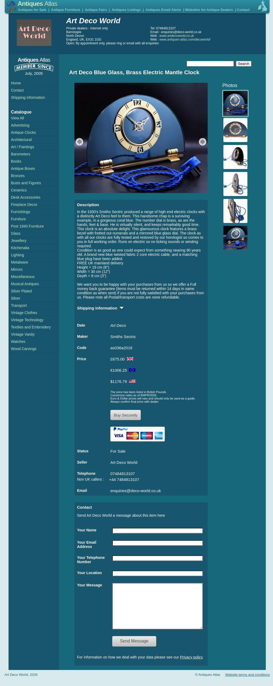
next (203, 142)
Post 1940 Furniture (27, 226)
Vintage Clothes (24, 313)
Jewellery (18, 240)
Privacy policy (191, 665)
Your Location (89, 573)
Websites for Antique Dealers (209, 10)
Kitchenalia (20, 248)
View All (17, 118)
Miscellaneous (23, 277)
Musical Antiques (25, 284)
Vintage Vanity (23, 334)
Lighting (17, 255)
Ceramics (19, 190)
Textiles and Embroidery (31, 327)
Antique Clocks (23, 132)
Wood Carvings (23, 349)
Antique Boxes (23, 168)
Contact (243, 10)
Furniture (18, 219)
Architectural (21, 140)
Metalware (19, 262)
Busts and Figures (26, 183)
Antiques (37, 3)
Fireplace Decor (24, 204)
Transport (19, 305)
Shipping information (28, 97)
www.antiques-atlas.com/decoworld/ (184, 39)
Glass (16, 233)
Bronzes (18, 176)
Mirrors (17, 269)
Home (16, 83)
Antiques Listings (126, 10)
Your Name (87, 530)
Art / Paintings (22, 147)
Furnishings (20, 212)
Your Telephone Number (91, 559)
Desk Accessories (25, 197)
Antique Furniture (65, 10)
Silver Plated (21, 291)
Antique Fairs (96, 10)
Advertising (20, 125)
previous (78, 142)
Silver (15, 298)
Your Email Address (86, 544)
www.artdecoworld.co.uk (176, 36)
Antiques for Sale (32, 10)
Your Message (89, 585)
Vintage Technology (27, 320)
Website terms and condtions (247, 683)
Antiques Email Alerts (163, 10)
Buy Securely (125, 415)
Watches (18, 341)
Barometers (20, 154)
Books (16, 161)
